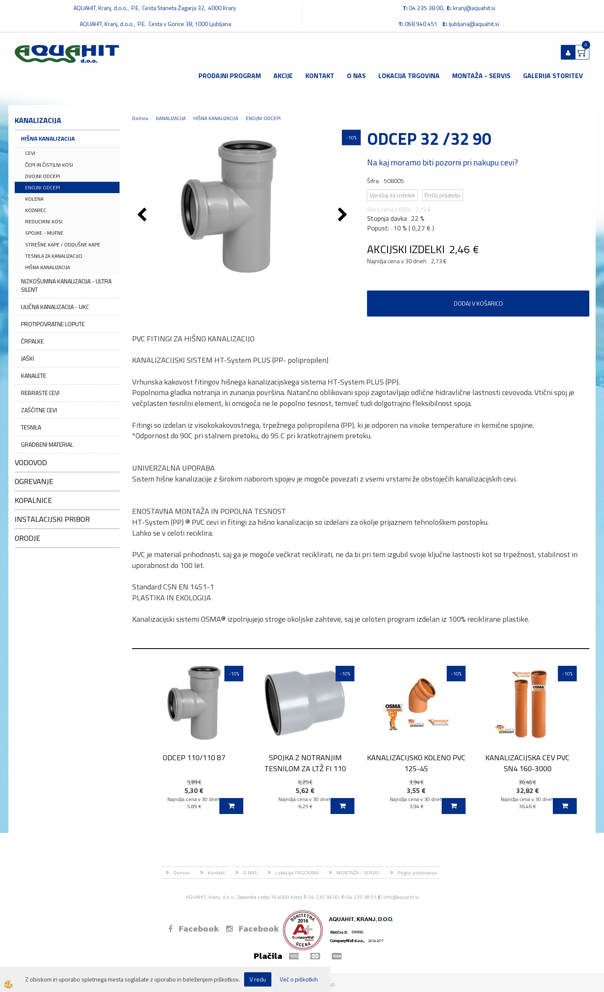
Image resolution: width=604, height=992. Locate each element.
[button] (343, 215)
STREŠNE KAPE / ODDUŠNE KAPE (62, 245)
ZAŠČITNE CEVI (39, 410)
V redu (258, 979)
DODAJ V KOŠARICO (478, 303)
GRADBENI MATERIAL (47, 444)
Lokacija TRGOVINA (409, 76)
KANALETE (33, 375)
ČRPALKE (32, 341)
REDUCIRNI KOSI (43, 221)
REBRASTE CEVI (40, 392)
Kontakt (319, 76)
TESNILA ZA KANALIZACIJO (53, 256)
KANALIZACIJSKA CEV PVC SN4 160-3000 (527, 763)
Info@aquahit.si (401, 897)
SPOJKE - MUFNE (44, 233)
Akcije (283, 76)
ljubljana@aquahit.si (474, 23)
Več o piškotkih (299, 979)
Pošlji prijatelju (442, 195)
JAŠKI (27, 358)
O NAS (356, 76)
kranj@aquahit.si (474, 7)
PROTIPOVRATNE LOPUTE (53, 323)
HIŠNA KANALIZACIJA (48, 138)
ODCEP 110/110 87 (194, 757)
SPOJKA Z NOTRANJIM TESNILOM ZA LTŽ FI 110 (305, 763)
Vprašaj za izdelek (392, 195)
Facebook (193, 928)
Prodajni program (229, 76)
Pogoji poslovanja (417, 873)
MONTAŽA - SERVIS (481, 76)
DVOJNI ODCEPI (42, 176)
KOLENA (34, 199)
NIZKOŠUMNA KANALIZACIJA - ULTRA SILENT (66, 285)
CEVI (30, 153)
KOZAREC (35, 210)
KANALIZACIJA (171, 118)
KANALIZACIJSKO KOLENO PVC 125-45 (416, 763)
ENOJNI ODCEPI (42, 187)
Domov (140, 118)
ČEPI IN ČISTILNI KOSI (49, 165)
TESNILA (31, 427)
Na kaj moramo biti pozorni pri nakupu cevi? (442, 162)
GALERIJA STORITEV (553, 76)
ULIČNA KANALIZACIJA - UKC (55, 306)
